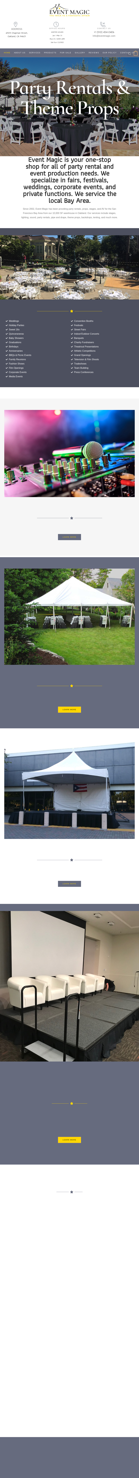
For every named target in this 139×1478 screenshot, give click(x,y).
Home (7, 53)
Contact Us (127, 53)
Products (50, 53)
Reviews (94, 53)
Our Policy (110, 53)
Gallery (80, 53)
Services (35, 53)
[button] (69, 537)
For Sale (65, 53)
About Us (19, 53)
